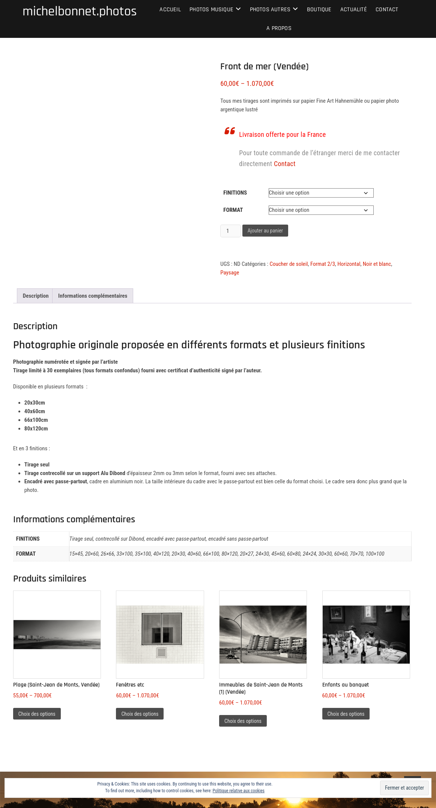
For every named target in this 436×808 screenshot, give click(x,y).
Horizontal (348, 264)
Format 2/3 (322, 264)
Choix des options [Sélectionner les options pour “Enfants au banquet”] (346, 714)
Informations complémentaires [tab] (92, 295)
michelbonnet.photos (80, 11)
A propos (279, 28)
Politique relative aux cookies (239, 790)
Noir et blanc (377, 264)
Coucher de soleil (288, 264)
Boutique (319, 9)
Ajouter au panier (265, 231)
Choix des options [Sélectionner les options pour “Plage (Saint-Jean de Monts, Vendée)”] (37, 714)
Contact (387, 9)
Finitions (235, 192)
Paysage (229, 272)
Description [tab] (36, 295)
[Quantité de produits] (230, 231)
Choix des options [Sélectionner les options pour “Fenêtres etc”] (139, 714)
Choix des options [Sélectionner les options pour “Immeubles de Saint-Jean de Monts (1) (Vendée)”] (243, 721)
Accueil (169, 9)
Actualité (353, 9)
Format (233, 210)
